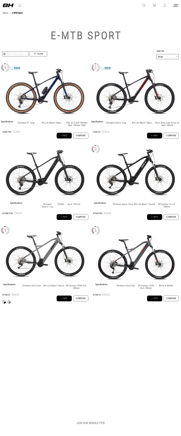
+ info (62, 136)
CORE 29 (97, 132)
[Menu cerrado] (176, 6)
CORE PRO (6, 132)
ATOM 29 (97, 297)
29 (6, 297)
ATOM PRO (97, 214)
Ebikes (6, 13)
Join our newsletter (90, 423)
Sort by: (161, 51)
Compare (80, 136)
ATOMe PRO (7, 214)
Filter (40, 54)
